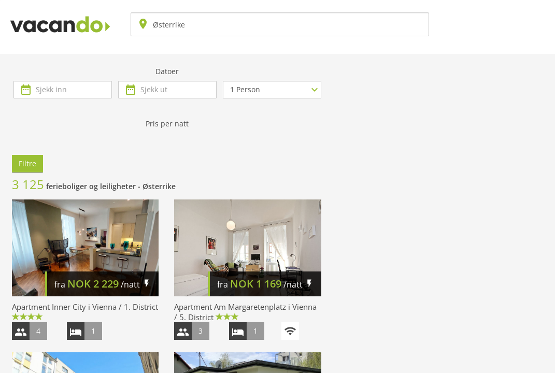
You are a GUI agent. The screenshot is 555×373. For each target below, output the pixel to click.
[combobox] (280, 24)
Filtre (27, 163)
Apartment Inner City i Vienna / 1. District (85, 307)
